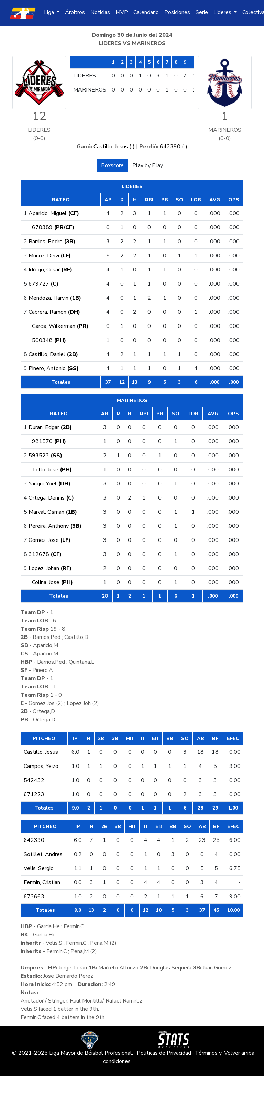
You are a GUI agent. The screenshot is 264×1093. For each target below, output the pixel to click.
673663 (34, 896)
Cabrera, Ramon (54, 312)
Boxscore (112, 165)
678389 (53, 227)
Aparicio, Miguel (54, 213)
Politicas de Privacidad (164, 1053)
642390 (34, 840)
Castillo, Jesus (41, 752)
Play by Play (147, 165)
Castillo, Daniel (53, 354)
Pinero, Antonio (54, 368)
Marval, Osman (53, 512)
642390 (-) (173, 146)
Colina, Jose (52, 582)
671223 (34, 794)
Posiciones (177, 12)
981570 (49, 441)
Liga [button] (49, 12)
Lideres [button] (223, 12)
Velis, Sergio (39, 868)
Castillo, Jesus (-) (114, 146)
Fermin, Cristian (42, 882)
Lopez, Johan (50, 568)
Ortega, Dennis (51, 498)
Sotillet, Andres (43, 854)
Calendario (146, 12)
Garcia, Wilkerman (60, 326)
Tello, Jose (52, 469)
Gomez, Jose (49, 540)
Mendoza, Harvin (55, 298)
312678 (45, 554)
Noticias (100, 12)
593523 (45, 455)
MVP (122, 12)
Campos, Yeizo (41, 766)
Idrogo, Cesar (50, 270)
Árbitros (75, 12)
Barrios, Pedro (52, 241)
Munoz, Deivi (50, 255)
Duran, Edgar (50, 427)
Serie (202, 12)
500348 (49, 340)
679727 (43, 284)
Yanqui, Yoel (49, 483)
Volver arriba (239, 1053)
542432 (34, 780)
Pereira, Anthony (55, 526)
